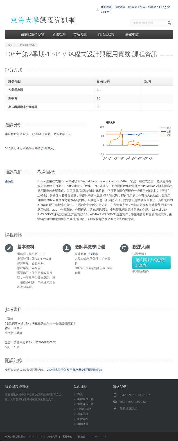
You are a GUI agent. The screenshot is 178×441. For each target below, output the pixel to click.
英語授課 (81, 34)
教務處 (81, 436)
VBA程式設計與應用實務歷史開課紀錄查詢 (74, 370)
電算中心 (67, 436)
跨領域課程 (108, 34)
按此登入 (47, 148)
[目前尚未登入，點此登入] (144, 7)
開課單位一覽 (85, 399)
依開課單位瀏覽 (33, 34)
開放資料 (82, 419)
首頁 (80, 394)
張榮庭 (9, 181)
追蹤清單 (120, 7)
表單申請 (132, 34)
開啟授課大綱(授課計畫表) (150, 262)
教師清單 (82, 424)
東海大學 (10, 436)
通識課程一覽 (85, 404)
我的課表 (106, 7)
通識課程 (59, 34)
